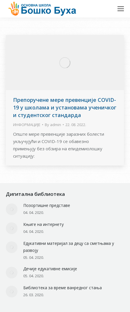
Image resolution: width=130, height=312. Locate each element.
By (53, 124)
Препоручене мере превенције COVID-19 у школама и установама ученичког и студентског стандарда (64, 107)
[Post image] (11, 209)
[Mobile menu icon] (120, 8)
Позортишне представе (46, 205)
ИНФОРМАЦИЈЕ (26, 124)
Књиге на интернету (43, 224)
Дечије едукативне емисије (50, 268)
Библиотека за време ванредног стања (62, 287)
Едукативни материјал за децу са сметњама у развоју (68, 246)
